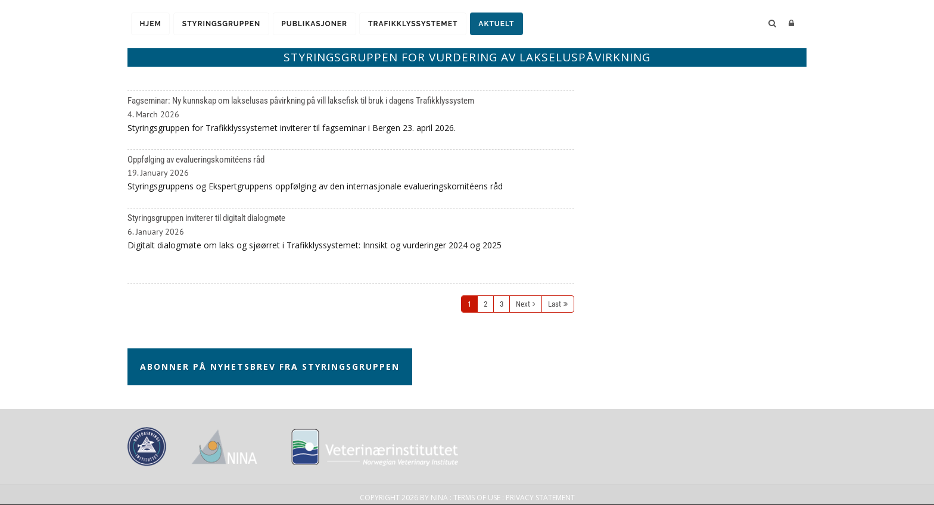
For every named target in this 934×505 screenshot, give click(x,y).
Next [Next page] (523, 304)
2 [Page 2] (485, 304)
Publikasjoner (319, 24)
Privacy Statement (540, 497)
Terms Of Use (476, 497)
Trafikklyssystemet (418, 24)
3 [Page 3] (501, 304)
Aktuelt (504, 24)
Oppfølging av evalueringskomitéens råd (350, 179)
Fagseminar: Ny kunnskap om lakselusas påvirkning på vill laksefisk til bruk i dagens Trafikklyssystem (350, 120)
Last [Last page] (554, 304)
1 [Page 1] (469, 304)
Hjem (151, 24)
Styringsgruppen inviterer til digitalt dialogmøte (350, 245)
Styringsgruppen (224, 24)
